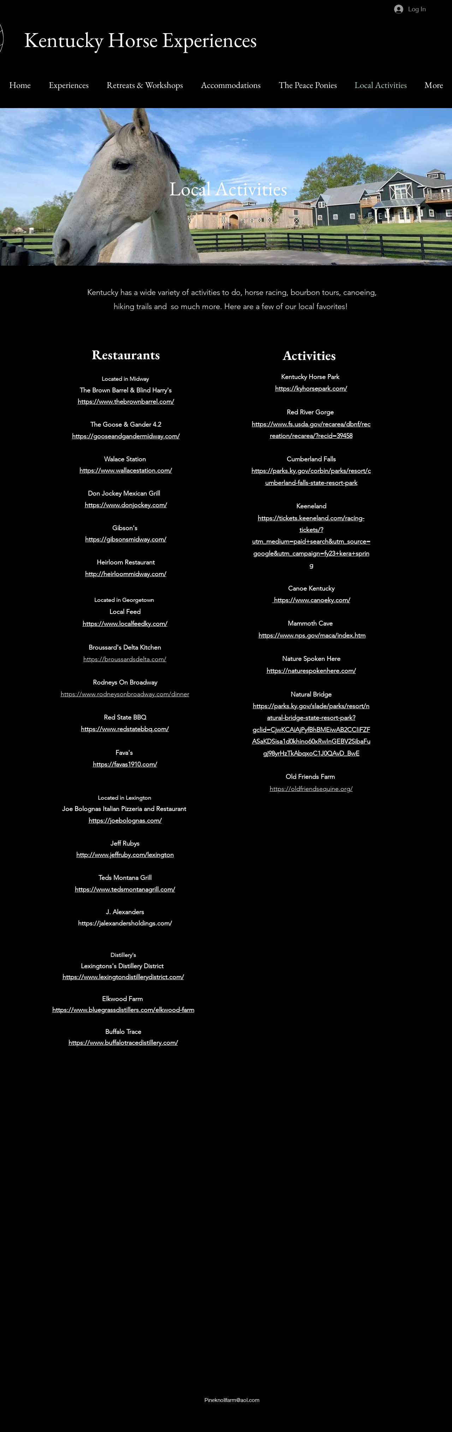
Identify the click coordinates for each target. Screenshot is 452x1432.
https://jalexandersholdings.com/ (125, 923)
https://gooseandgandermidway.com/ (126, 436)
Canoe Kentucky (311, 588)
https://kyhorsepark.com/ (311, 388)
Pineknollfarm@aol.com (232, 1400)
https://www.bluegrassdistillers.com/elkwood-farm (123, 1010)
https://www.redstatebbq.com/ (125, 729)
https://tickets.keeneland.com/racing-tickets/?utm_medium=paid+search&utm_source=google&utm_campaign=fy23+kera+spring (311, 541)
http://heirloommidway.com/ (125, 574)
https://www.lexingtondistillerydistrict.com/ (123, 977)
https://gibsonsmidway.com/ (125, 539)
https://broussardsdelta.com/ (124, 659)
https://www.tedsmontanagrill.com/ (125, 889)
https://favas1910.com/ (125, 764)
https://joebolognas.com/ (125, 820)
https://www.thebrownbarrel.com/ (126, 402)
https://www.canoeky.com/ (311, 600)
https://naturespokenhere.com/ (311, 671)
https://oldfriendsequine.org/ (311, 789)
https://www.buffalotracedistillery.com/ (123, 1043)
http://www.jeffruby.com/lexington (125, 855)
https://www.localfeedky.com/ (125, 624)
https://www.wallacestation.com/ (125, 470)
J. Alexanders (125, 912)
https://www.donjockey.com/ (126, 505)
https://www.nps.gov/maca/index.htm (311, 635)
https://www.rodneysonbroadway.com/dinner (125, 694)
